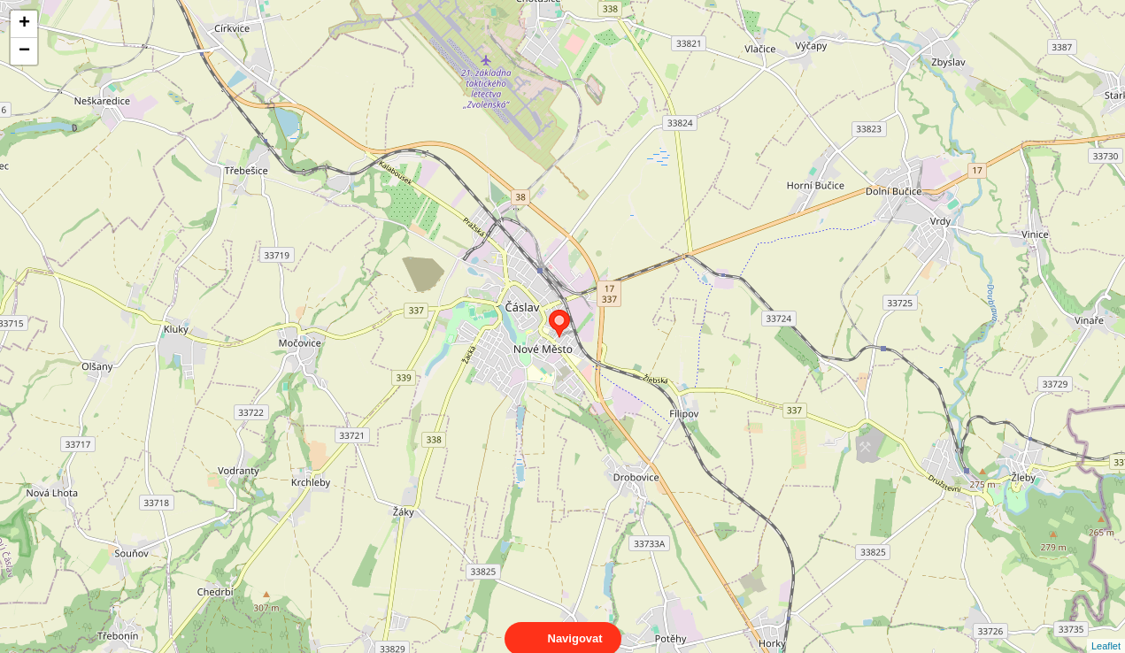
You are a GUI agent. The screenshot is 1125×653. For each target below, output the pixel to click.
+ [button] (24, 24)
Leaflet (1106, 630)
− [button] (24, 51)
